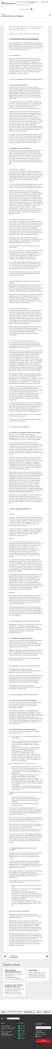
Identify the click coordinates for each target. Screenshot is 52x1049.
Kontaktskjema (4, 1033)
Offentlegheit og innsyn (47, 1012)
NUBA (28, 2)
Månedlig (38, 1036)
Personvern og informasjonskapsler (29, 1012)
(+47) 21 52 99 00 (8, 1031)
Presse (28, 4)
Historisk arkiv (39, 1012)
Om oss (18, 4)
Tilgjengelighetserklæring (15, 1011)
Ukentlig (43, 1034)
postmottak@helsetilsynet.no (7, 1034)
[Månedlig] (36, 1036)
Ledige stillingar (3, 1012)
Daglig (38, 1034)
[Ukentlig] (41, 1034)
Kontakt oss (23, 4)
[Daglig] (36, 1034)
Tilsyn (24, 2)
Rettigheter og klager (34, 2)
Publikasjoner (44, 2)
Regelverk (19, 2)
